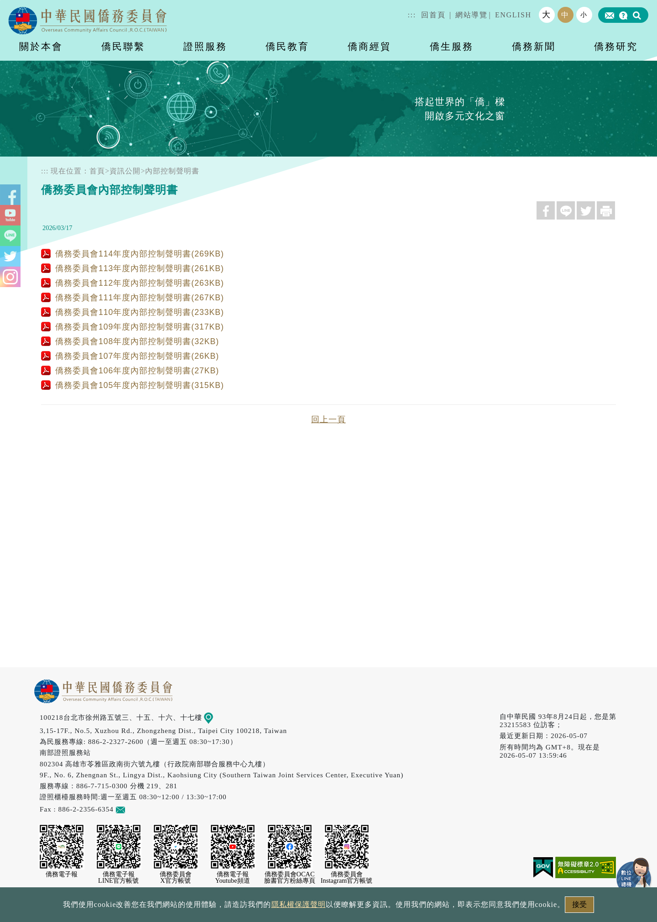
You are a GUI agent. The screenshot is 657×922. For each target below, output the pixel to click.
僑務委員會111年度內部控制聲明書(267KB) (132, 297)
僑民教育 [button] (287, 46)
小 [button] (584, 14)
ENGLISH (513, 15)
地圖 (215, 717)
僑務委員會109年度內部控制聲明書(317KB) (132, 326)
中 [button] (565, 15)
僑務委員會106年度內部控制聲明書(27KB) (130, 370)
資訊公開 (125, 171)
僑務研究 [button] (616, 46)
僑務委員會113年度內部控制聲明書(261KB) (132, 268)
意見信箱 (134, 809)
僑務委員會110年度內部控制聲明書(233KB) (132, 312)
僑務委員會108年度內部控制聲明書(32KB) (130, 341)
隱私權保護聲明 (298, 904)
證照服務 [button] (205, 46)
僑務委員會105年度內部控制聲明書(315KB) (132, 385)
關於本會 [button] (41, 46)
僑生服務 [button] (452, 46)
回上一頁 (328, 419)
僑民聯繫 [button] (123, 46)
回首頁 (433, 15)
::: (412, 15)
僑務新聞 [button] (534, 46)
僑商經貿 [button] (369, 46)
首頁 (97, 171)
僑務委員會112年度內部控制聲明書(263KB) (132, 283)
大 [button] (546, 14)
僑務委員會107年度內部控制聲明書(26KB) (130, 356)
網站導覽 (471, 15)
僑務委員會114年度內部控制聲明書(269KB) (132, 253)
